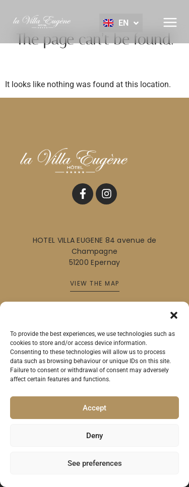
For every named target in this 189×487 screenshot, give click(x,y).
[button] (174, 314)
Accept (94, 407)
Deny (94, 435)
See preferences (95, 463)
